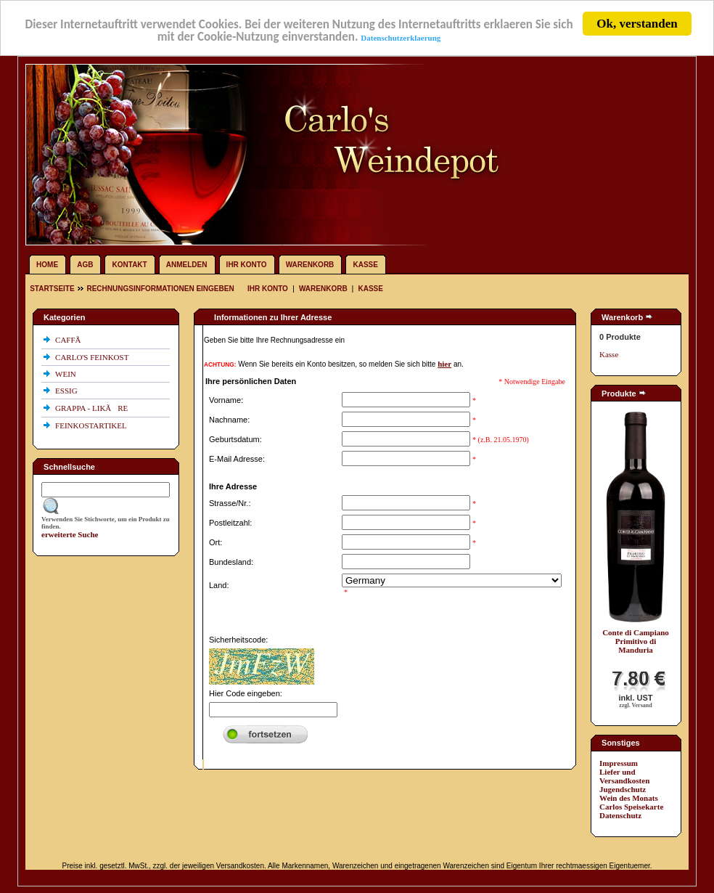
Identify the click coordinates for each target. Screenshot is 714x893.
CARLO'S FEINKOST (93, 357)
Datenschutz (620, 815)
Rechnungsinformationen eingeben (160, 289)
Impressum (618, 763)
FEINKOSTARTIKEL (91, 425)
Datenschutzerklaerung (400, 37)
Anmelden (187, 265)
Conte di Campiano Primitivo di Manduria (635, 641)
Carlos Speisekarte (631, 806)
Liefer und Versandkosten (624, 776)
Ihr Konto (246, 265)
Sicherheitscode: (238, 639)
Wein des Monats (628, 798)
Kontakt (129, 265)
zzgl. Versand (635, 705)
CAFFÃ (71, 339)
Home (47, 265)
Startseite (53, 289)
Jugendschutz (622, 789)
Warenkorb (310, 265)
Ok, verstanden (636, 23)
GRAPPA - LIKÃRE (92, 408)
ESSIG (67, 390)
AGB (85, 265)
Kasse (365, 265)
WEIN (66, 374)
